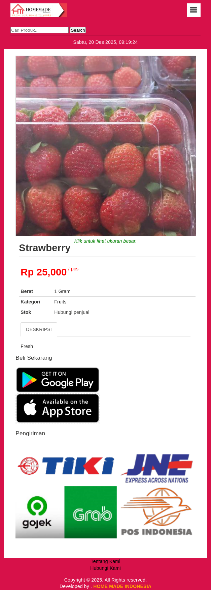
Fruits (60, 301)
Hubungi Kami (105, 568)
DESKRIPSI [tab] (39, 329)
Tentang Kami (105, 561)
